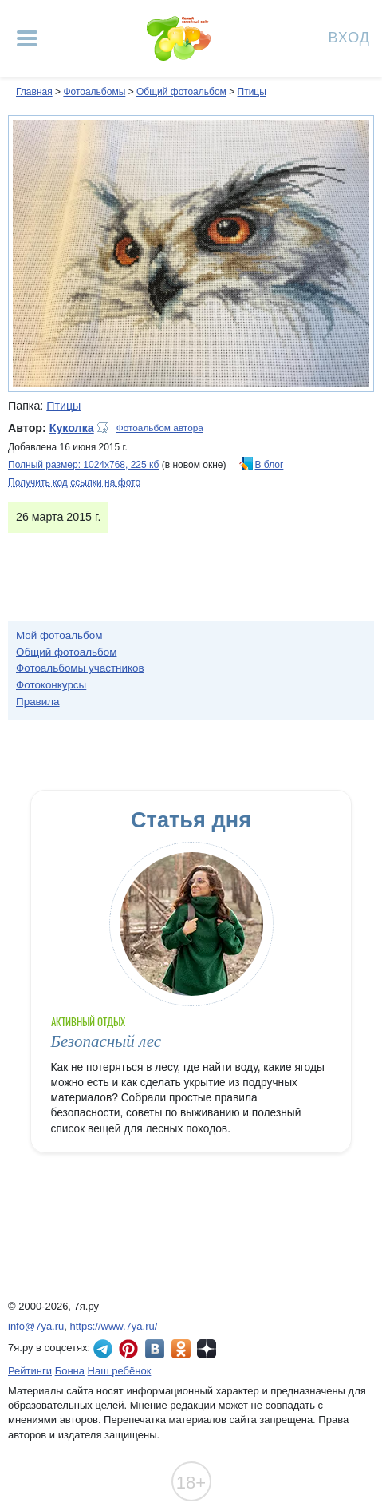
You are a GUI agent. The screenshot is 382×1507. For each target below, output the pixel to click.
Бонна (70, 1371)
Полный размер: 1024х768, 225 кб (83, 464)
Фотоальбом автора (159, 428)
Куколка (71, 428)
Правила (38, 702)
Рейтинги (30, 1371)
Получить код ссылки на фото (74, 482)
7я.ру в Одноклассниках (181, 1348)
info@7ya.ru (36, 1326)
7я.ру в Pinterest (128, 1348)
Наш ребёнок (120, 1371)
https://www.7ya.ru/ (114, 1326)
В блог (269, 464)
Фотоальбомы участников (80, 668)
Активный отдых (88, 1021)
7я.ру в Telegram (102, 1348)
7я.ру (206, 1348)
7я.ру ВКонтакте (154, 1348)
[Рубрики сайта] (27, 38)
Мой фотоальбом (59, 635)
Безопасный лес (106, 1041)
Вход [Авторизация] (349, 36)
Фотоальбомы (94, 91)
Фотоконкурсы (51, 685)
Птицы (252, 91)
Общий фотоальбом (181, 91)
